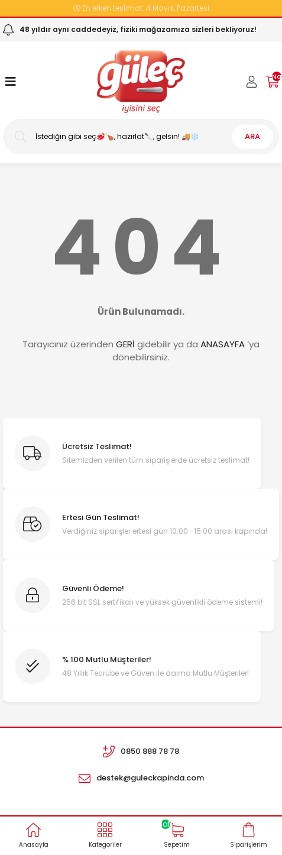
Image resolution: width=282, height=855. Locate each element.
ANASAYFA (222, 344)
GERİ (125, 344)
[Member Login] (252, 82)
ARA (252, 136)
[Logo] (141, 81)
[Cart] (272, 82)
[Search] (141, 136)
